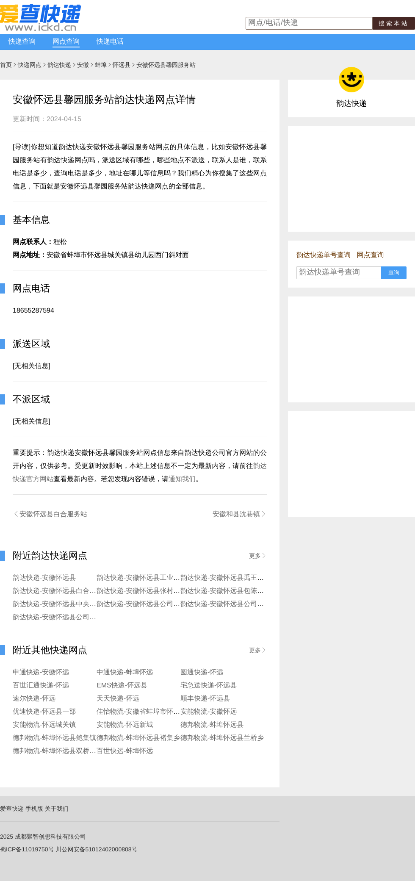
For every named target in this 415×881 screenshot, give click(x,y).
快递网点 (30, 64)
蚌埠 (101, 64)
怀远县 (121, 64)
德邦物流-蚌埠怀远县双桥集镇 (58, 751)
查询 (393, 272)
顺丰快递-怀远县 (205, 698)
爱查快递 (12, 808)
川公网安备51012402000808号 (97, 849)
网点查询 (66, 41)
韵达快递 (59, 64)
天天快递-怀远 (118, 698)
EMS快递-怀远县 (122, 685)
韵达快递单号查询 (323, 255)
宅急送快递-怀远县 (208, 685)
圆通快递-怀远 (201, 672)
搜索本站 (394, 23)
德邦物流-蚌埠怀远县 (211, 725)
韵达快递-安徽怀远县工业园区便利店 (152, 578)
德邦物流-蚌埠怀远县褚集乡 (138, 738)
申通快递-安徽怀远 (41, 672)
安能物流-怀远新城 (125, 725)
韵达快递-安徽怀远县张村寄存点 (145, 591)
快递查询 (22, 41)
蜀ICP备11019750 (24, 849)
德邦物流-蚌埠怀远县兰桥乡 (222, 738)
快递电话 (110, 41)
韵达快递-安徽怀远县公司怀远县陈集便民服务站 (169, 604)
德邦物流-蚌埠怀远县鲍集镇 (54, 738)
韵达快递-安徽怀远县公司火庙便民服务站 (75, 617)
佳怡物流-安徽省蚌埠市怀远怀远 (145, 711)
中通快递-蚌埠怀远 (125, 672)
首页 (6, 64)
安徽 (83, 64)
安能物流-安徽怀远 (208, 711)
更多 (258, 555)
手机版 (34, 808)
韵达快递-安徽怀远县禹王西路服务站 (235, 578)
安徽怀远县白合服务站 (50, 514)
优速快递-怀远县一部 (44, 711)
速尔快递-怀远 (34, 698)
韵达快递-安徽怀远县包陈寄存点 (228, 591)
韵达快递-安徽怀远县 (44, 578)
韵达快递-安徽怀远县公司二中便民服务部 (242, 604)
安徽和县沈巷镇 (240, 514)
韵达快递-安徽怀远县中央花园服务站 (68, 604)
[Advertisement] (351, 179)
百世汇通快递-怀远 (41, 685)
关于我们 (57, 808)
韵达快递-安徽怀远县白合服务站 (61, 591)
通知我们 (182, 479)
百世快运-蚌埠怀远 (125, 751)
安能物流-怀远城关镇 (44, 725)
